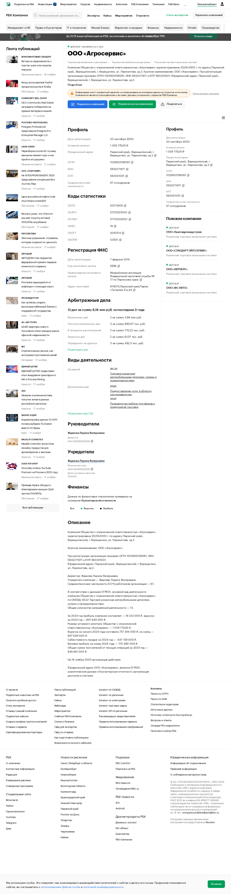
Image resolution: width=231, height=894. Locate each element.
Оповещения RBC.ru (127, 833)
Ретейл (192, 27)
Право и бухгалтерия (48, 27)
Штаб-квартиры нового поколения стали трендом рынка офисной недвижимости (40, 330)
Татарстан (66, 864)
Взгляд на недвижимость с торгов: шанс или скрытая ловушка (36, 65)
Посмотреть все (78, 349)
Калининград (68, 836)
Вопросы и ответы (161, 764)
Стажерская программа (19, 830)
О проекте (142, 15)
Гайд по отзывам (63, 776)
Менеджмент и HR (19, 27)
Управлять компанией (208, 15)
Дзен (8, 873)
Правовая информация (183, 813)
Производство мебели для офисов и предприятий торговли (132, 405)
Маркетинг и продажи (128, 27)
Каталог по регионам (111, 739)
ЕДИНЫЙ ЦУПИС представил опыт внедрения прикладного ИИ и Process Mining (38, 375)
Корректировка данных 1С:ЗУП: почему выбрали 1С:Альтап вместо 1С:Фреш (39, 423)
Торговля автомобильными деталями (131, 62)
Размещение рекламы (18, 824)
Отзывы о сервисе (16, 771)
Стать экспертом (177, 15)
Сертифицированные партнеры (24, 776)
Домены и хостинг (126, 867)
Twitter (10, 850)
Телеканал (158, 4)
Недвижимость (103, 4)
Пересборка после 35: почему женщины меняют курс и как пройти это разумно (38, 155)
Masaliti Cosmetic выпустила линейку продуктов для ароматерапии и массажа (37, 447)
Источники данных (162, 754)
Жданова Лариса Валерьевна (86, 461)
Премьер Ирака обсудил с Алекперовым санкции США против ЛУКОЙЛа (37, 489)
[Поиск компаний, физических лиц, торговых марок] (57, 15)
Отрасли (85, 4)
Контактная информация (20, 813)
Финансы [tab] (118, 118)
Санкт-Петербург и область (76, 807)
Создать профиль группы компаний (26, 766)
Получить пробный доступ (21, 744)
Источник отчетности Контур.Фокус (171, 759)
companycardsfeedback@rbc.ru (200, 857)
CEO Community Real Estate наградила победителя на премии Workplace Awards (37, 106)
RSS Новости (123, 827)
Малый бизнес (100, 27)
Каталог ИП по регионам (113, 755)
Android (120, 852)
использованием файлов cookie (60, 887)
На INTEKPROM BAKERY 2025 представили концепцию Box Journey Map (38, 179)
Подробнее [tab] (75, 85)
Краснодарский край (73, 841)
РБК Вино (173, 4)
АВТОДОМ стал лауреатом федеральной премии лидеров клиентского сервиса (38, 262)
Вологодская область (73, 830)
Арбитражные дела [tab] (140, 118)
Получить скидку (203, 36)
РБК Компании (140, 4)
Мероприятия (68, 4)
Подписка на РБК (24, 4)
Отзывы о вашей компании (21, 755)
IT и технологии (76, 27)
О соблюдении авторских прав (188, 819)
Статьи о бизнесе (64, 766)
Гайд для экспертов (65, 771)
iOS (118, 847)
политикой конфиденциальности (103, 887)
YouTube (11, 861)
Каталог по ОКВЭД (109, 734)
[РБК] (8, 4)
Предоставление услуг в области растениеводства (130, 392)
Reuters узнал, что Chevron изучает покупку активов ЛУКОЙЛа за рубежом (37, 217)
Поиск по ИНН (159, 743)
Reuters (210, 866)
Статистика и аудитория (165, 748)
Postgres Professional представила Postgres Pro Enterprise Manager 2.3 (36, 130)
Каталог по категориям (112, 744)
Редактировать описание (206, 93)
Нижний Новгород (71, 847)
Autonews (121, 4)
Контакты (156, 733)
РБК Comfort (123, 807)
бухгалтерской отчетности (98, 500)
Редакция (11, 819)
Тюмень (65, 870)
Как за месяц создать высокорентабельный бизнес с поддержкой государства (39, 306)
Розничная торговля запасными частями (175, 62)
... (185, 4)
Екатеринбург (69, 813)
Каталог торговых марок (113, 750)
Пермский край (69, 853)
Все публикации (33, 507)
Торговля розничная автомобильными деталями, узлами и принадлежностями (133, 377)
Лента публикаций (23, 49)
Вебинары (60, 750)
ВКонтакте (12, 844)
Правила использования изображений (121, 771)
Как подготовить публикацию (71, 782)
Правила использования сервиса (118, 766)
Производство (210, 27)
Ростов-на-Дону (70, 859)
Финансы (153, 27)
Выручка (87, 508)
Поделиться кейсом (17, 760)
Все (72, 508)
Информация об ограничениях (188, 807)
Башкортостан (69, 824)
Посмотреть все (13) (80, 413)
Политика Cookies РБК (163, 775)
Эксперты (93, 15)
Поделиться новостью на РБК (22, 739)
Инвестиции (47, 4)
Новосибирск (68, 819)
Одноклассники (15, 856)
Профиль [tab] (73, 118)
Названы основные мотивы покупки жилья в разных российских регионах (36, 399)
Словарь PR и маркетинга (165, 770)
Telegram (11, 867)
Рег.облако (122, 872)
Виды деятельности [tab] (95, 118)
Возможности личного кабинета (72, 787)
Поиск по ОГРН (159, 738)
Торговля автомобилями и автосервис (87, 62)
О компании (13, 807)
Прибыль (106, 508)
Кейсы (107, 15)
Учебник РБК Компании (67, 760)
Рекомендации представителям (117, 760)
